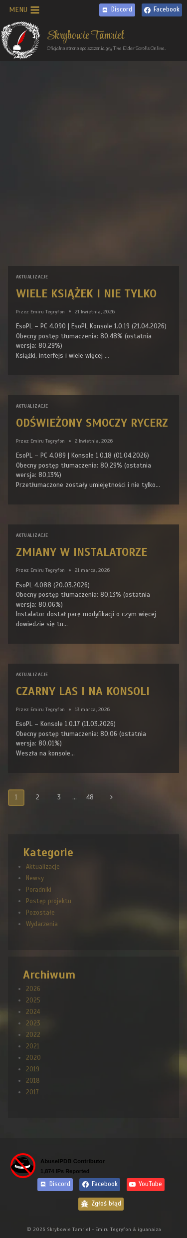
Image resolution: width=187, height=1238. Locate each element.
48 (90, 797)
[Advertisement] (93, 159)
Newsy (35, 878)
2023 (33, 1023)
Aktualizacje (32, 277)
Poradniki (38, 890)
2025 (33, 1000)
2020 (33, 1058)
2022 (33, 1035)
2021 (32, 1046)
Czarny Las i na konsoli (83, 691)
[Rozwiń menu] (24, 9)
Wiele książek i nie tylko (86, 293)
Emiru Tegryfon (47, 311)
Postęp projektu (48, 901)
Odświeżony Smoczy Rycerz (92, 423)
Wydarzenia (42, 924)
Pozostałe (40, 913)
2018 (33, 1081)
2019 (32, 1069)
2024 (33, 1012)
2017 (32, 1092)
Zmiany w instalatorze (81, 552)
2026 (33, 989)
